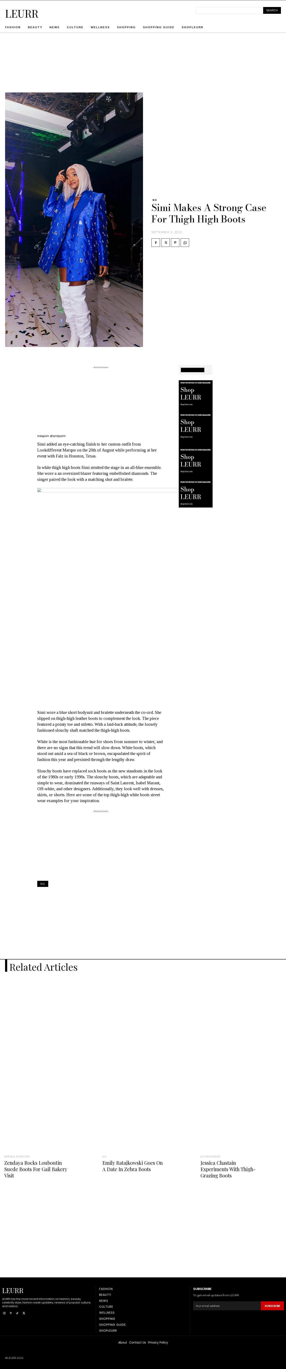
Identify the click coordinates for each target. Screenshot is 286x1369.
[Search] (272, 10)
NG (155, 200)
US (104, 1156)
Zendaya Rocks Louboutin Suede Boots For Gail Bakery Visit (34, 1169)
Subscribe (272, 1305)
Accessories (211, 1156)
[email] (226, 1305)
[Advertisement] (143, 62)
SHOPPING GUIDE (192, 370)
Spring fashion (17, 1156)
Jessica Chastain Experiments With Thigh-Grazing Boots (231, 1169)
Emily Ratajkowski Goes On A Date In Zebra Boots (132, 1165)
